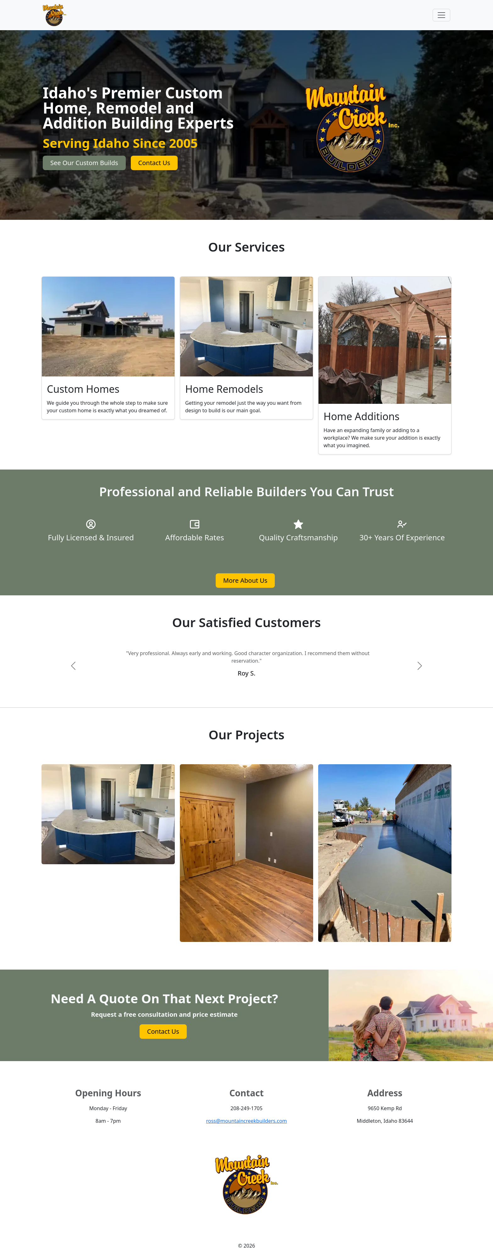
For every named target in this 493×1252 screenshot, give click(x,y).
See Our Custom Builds (84, 163)
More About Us (245, 580)
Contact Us (154, 163)
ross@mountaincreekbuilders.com (246, 1120)
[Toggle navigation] (441, 15)
